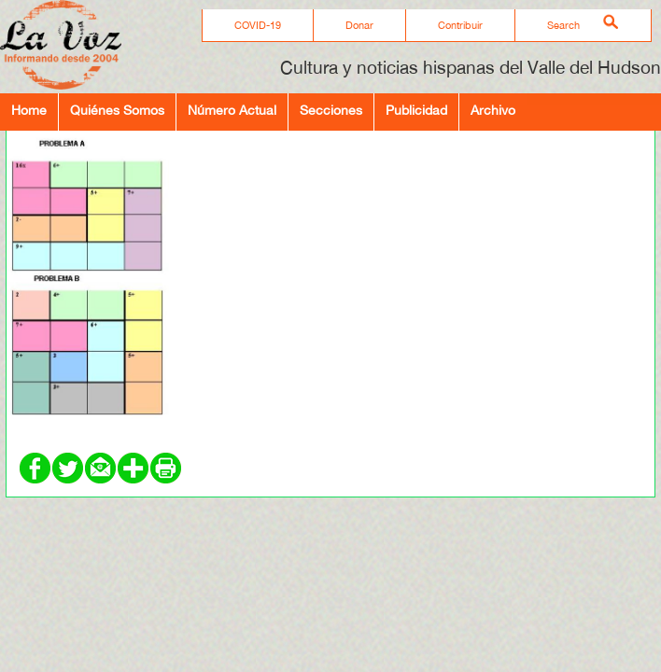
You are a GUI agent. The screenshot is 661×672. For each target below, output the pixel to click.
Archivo (493, 110)
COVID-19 (257, 25)
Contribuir (460, 25)
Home (29, 110)
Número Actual (232, 110)
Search (563, 25)
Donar (359, 25)
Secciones (331, 110)
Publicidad (416, 110)
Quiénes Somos (117, 110)
